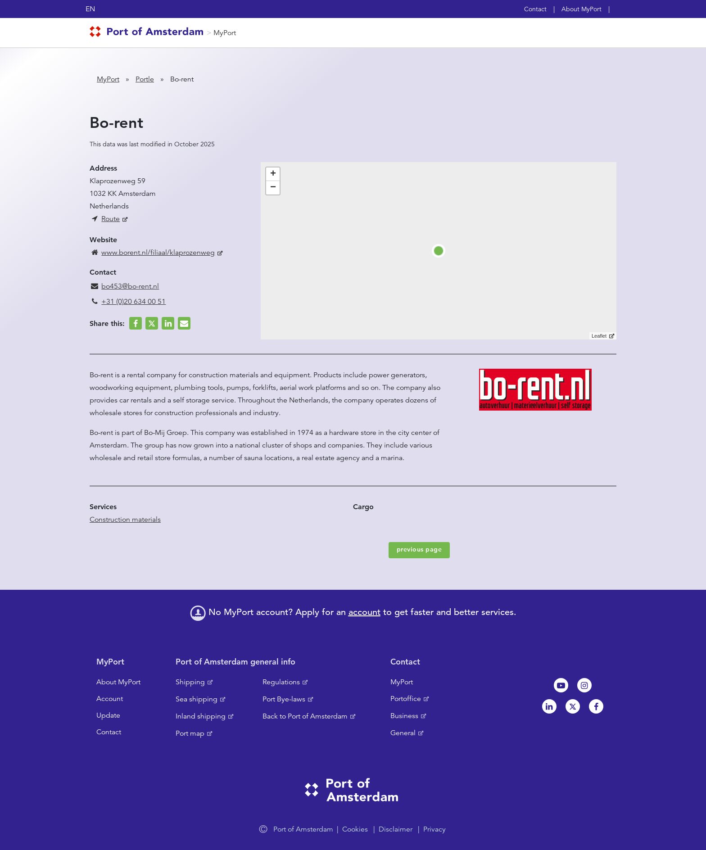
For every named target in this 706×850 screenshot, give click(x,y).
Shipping (190, 682)
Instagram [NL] (584, 685)
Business (404, 715)
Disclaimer (395, 829)
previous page (419, 549)
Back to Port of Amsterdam (305, 716)
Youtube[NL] (561, 685)
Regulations (281, 682)
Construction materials (125, 519)
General (403, 732)
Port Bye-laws (283, 699)
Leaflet (599, 336)
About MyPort (581, 9)
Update (108, 715)
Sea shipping (196, 699)
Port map (190, 733)
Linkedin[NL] (549, 706)
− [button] (273, 187)
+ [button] (273, 174)
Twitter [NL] (573, 706)
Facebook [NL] (596, 706)
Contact (535, 9)
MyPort (224, 32)
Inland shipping (201, 716)
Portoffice (405, 698)
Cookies (355, 829)
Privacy (434, 829)
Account (109, 698)
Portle (145, 79)
